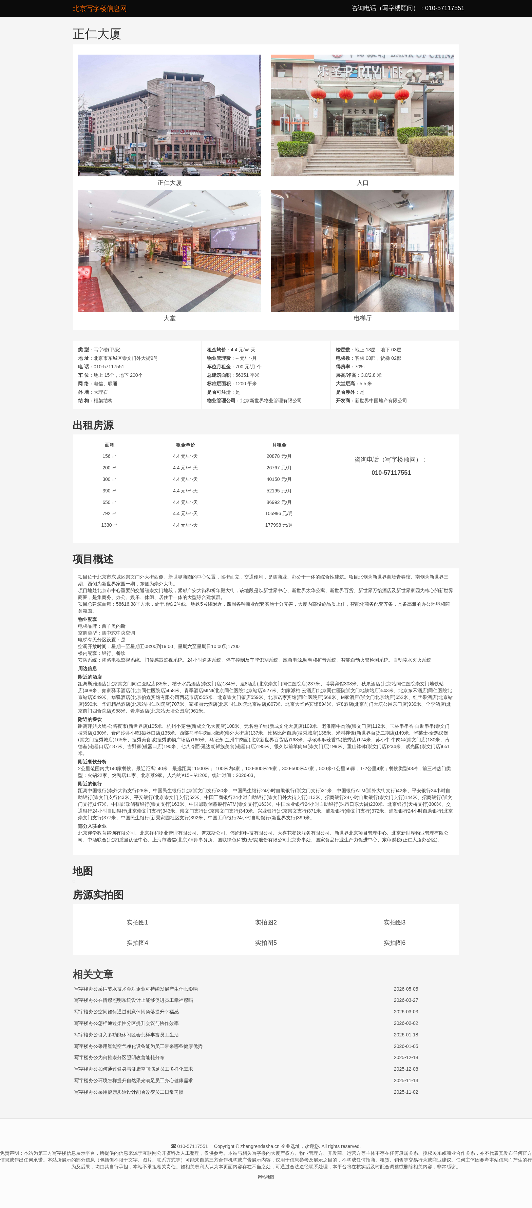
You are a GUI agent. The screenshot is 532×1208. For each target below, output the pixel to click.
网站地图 (266, 1176)
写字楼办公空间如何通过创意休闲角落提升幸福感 (126, 1011)
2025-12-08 (406, 1069)
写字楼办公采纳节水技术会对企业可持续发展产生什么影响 (136, 989)
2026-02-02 (406, 1023)
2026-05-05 (406, 989)
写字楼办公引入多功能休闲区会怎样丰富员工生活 (126, 1034)
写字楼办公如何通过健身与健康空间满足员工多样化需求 (133, 1069)
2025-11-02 (406, 1092)
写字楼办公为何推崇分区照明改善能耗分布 (119, 1057)
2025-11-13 (406, 1080)
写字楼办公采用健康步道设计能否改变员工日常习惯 (129, 1092)
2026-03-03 (406, 1011)
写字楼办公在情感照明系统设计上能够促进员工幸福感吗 (133, 1000)
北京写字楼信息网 (100, 8)
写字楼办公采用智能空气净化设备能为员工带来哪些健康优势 (138, 1046)
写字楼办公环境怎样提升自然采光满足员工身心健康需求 (133, 1080)
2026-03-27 (406, 1000)
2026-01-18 (406, 1034)
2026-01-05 (406, 1046)
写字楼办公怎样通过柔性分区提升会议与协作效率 (126, 1023)
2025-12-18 (406, 1057)
